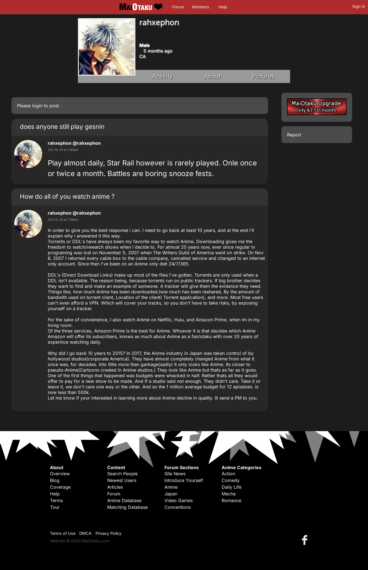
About (212, 76)
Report (294, 134)
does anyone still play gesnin (62, 126)
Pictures (263, 76)
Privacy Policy (108, 533)
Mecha (229, 494)
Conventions (177, 507)
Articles (115, 487)
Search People (122, 473)
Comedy (231, 480)
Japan (170, 494)
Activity (162, 76)
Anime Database (124, 500)
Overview (60, 473)
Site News (174, 473)
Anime (171, 487)
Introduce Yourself (183, 480)
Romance (231, 500)
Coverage (60, 487)
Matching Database (127, 507)
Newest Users (121, 480)
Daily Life (232, 487)
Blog (54, 480)
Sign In (358, 6)
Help (223, 7)
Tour (54, 507)
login (37, 105)
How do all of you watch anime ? (67, 196)
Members (200, 7)
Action (228, 473)
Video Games (178, 500)
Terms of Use (62, 533)
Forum (178, 7)
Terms (56, 500)
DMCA (85, 533)
